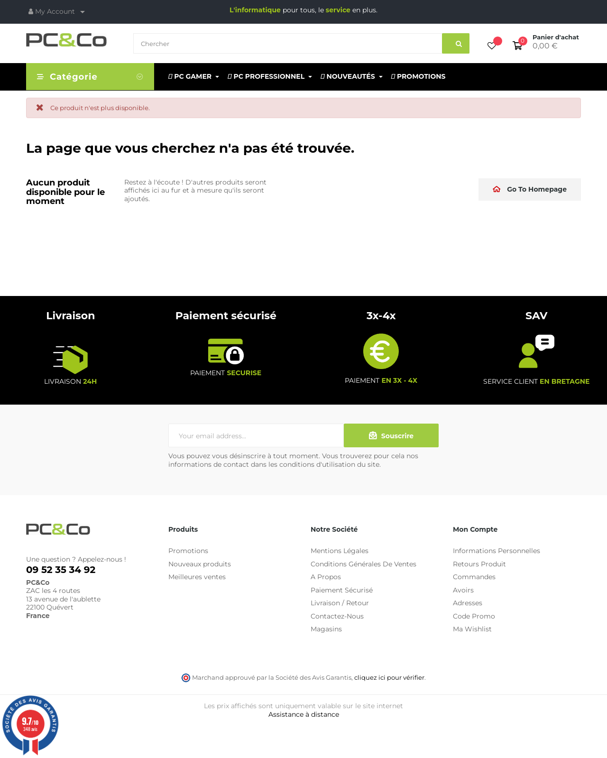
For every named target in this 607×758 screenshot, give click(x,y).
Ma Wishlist (472, 629)
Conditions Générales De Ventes (363, 564)
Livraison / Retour (340, 603)
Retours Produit (479, 564)
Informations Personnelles (496, 550)
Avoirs (463, 590)
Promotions (188, 550)
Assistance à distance (303, 714)
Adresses (467, 603)
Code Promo (474, 616)
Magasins (326, 629)
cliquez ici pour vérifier (389, 677)
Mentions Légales (339, 550)
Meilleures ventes (197, 577)
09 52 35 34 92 (60, 569)
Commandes (474, 577)
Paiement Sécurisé (342, 590)
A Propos (326, 577)
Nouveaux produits (199, 564)
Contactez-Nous (337, 616)
